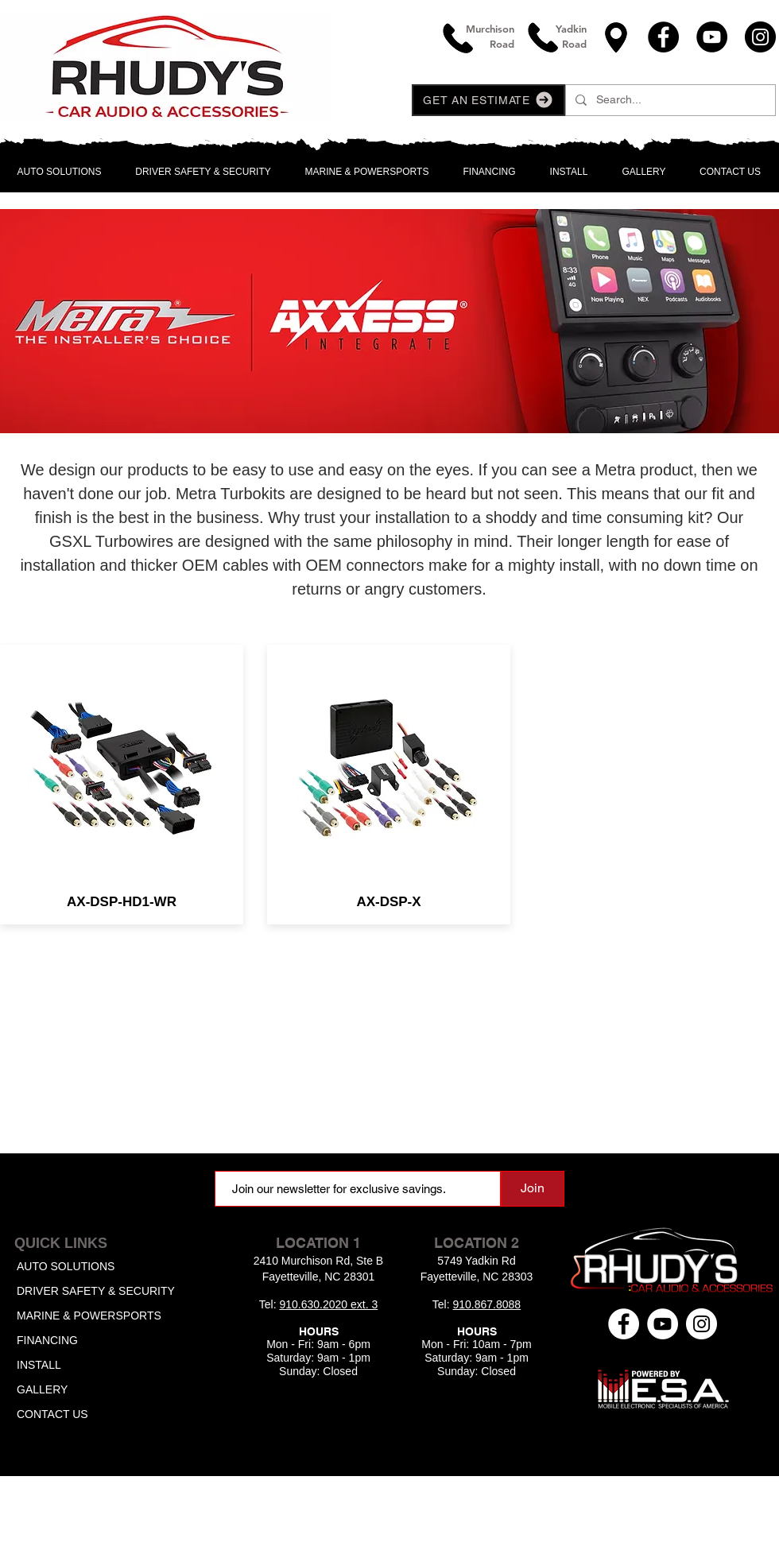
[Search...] (669, 100)
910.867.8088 (487, 1304)
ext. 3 (364, 1304)
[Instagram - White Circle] (701, 1323)
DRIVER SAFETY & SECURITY (96, 1291)
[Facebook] (663, 36)
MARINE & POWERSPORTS (89, 1315)
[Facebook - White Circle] (623, 1323)
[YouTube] (711, 36)
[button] (488, 100)
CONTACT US (52, 1414)
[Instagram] (760, 36)
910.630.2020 (315, 1304)
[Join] (532, 1189)
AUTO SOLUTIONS (65, 1266)
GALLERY (42, 1389)
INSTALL (39, 1364)
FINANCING (47, 1340)
